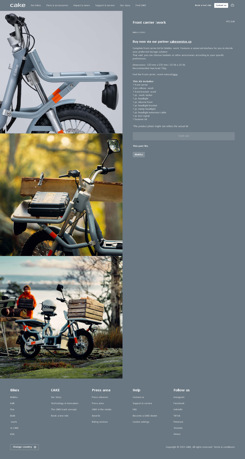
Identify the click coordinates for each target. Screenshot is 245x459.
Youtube (178, 428)
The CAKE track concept (64, 409)
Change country (25, 447)
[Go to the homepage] (17, 5)
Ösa (12, 409)
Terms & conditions (224, 447)
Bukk (12, 415)
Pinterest (178, 422)
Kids (12, 434)
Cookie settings (141, 422)
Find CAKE (141, 5)
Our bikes (36, 5)
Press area (98, 403)
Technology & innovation (64, 403)
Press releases (100, 397)
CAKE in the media (101, 409)
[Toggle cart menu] (232, 5)
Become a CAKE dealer (145, 415)
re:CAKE (14, 428)
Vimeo (177, 434)
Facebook (179, 403)
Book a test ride (203, 5)
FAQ (135, 409)
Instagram (179, 397)
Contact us (221, 5)
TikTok (177, 415)
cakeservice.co (180, 41)
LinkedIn (178, 409)
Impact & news (82, 5)
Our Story (56, 397)
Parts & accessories (57, 5)
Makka (14, 397)
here (175, 74)
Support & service (105, 5)
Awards (96, 415)
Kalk (12, 403)
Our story (125, 5)
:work (13, 422)
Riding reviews (100, 422)
